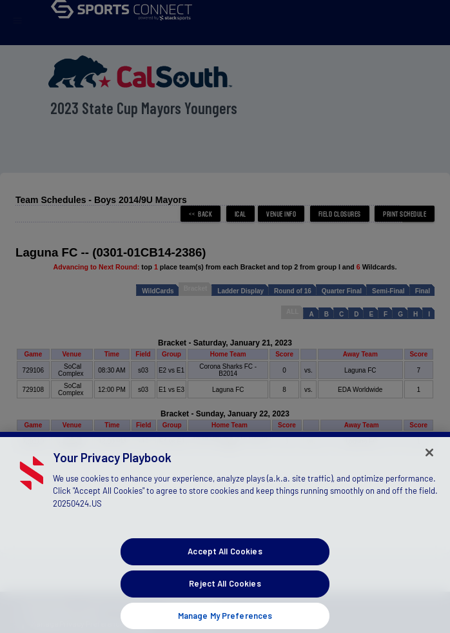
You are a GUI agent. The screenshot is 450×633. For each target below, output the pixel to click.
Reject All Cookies (224, 596)
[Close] (429, 465)
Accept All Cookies (225, 565)
